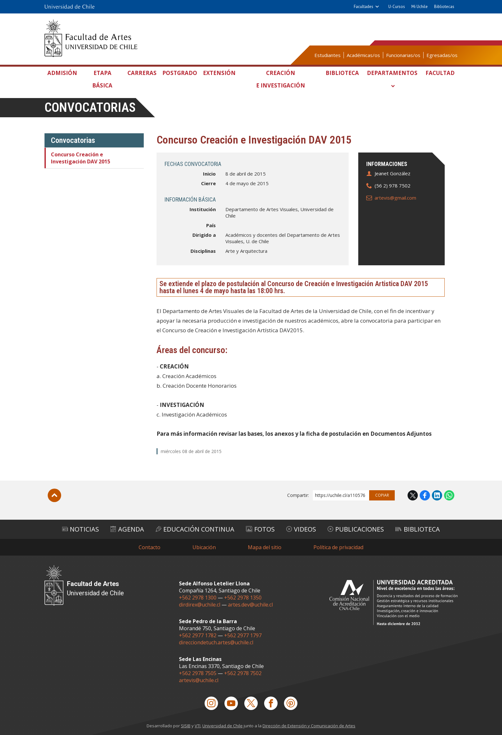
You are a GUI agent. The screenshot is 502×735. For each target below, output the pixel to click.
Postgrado (179, 73)
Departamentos (392, 73)
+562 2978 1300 (197, 597)
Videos (301, 529)
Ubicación (204, 547)
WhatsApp (449, 495)
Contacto (149, 547)
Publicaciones (356, 529)
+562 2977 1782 (197, 635)
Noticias (80, 529)
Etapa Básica (102, 79)
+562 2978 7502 (243, 673)
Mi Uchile (419, 6)
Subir (54, 495)
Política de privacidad (338, 547)
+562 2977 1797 (243, 635)
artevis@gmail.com (395, 197)
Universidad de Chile (222, 726)
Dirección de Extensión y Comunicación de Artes (309, 726)
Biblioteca (342, 73)
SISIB (185, 726)
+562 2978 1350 (243, 597)
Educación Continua (195, 529)
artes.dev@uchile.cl (250, 604)
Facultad (440, 73)
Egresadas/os (441, 55)
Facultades (363, 6)
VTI (197, 726)
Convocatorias (90, 107)
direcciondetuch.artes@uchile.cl (216, 642)
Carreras (142, 73)
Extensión (219, 73)
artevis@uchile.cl (198, 680)
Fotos (260, 529)
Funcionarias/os (403, 55)
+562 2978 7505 (197, 673)
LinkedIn (437, 495)
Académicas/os (363, 55)
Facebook (425, 495)
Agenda (127, 529)
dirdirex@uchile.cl (199, 604)
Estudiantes (327, 55)
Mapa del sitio (264, 547)
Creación (280, 80)
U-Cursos (396, 6)
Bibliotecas (444, 6)
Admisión (62, 73)
